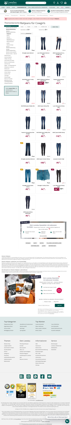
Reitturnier (6, 68)
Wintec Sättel (39, 330)
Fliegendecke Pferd (8, 324)
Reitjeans (9, 33)
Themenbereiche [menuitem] (21, 7)
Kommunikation (8, 57)
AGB (36, 343)
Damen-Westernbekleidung (10, 31)
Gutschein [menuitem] (52, 7)
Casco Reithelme (55, 324)
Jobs (21, 357)
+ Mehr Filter (55, 27)
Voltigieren (6, 353)
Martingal (22, 328)
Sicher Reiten (7, 72)
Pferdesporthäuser (24, 343)
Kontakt (21, 345)
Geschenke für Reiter (9, 60)
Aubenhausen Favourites (10, 70)
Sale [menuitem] (62, 7)
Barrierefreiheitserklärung (42, 349)
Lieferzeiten (38, 357)
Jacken (8, 43)
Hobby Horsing (7, 58)
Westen (8, 37)
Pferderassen (7, 55)
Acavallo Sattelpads (55, 330)
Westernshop (7, 26)
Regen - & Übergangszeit (10, 65)
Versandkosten (18, 419)
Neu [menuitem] (58, 7)
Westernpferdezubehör (11, 27)
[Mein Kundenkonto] (57, 3)
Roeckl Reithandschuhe (56, 328)
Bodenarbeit (7, 361)
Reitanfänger (7, 77)
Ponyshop (6, 355)
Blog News (56, 301)
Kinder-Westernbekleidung (10, 50)
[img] (65, 3)
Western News (47, 301)
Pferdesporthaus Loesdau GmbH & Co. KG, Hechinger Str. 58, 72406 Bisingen (37, 424)
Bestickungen (54, 343)
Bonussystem (23, 347)
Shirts (8, 35)
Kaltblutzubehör (8, 359)
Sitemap (37, 365)
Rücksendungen (39, 351)
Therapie (6, 75)
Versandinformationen (41, 359)
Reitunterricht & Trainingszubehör (8, 81)
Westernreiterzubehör (11, 52)
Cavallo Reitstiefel (40, 324)
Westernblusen (10, 41)
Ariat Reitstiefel (54, 326)
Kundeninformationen (41, 355)
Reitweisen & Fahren (9, 67)
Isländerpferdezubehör (9, 357)
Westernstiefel (23, 326)
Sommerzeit (7, 63)
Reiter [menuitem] (8, 7)
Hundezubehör (7, 349)
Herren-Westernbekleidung (10, 47)
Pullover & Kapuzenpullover (11, 39)
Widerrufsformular (40, 363)
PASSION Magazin (24, 353)
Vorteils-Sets (7, 73)
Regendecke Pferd (8, 326)
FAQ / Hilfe (38, 353)
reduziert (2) (42, 29)
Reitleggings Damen (8, 330)
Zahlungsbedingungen (41, 361)
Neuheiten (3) (24, 29)
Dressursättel (7, 328)
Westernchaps (10, 45)
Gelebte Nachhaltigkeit (25, 351)
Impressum (38, 345)
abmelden (51, 313)
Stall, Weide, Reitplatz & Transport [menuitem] (37, 7)
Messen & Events (24, 359)
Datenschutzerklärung (53, 312)
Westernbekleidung (10, 29)
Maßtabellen (54, 347)
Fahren (5, 351)
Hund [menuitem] (13, 7)
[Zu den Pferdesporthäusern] (54, 3)
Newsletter (53, 349)
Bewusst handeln (8, 78)
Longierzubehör (7, 345)
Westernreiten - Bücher (11, 53)
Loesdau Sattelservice (56, 345)
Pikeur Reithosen (39, 326)
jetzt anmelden (43, 236)
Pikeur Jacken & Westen (41, 328)
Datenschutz (38, 347)
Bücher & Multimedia (9, 62)
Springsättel (23, 330)
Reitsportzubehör (8, 83)
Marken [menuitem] (67, 7)
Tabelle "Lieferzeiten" (46, 421)
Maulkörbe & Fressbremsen (26, 324)
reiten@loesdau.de (39, 400)
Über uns (22, 349)
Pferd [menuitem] (3, 7)
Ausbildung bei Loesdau (25, 355)
